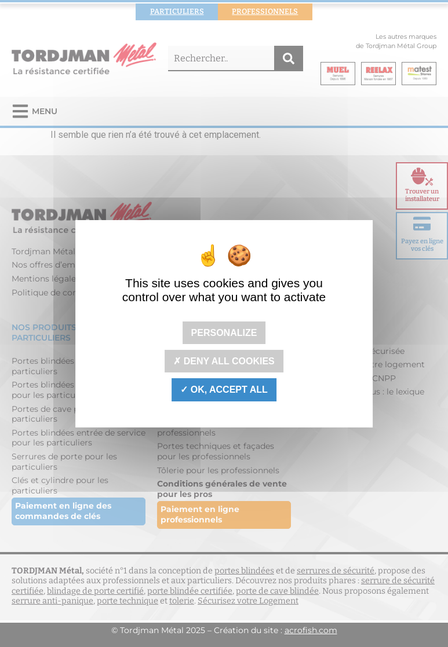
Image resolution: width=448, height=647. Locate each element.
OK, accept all (223, 389)
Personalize (224, 333)
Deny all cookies (224, 361)
